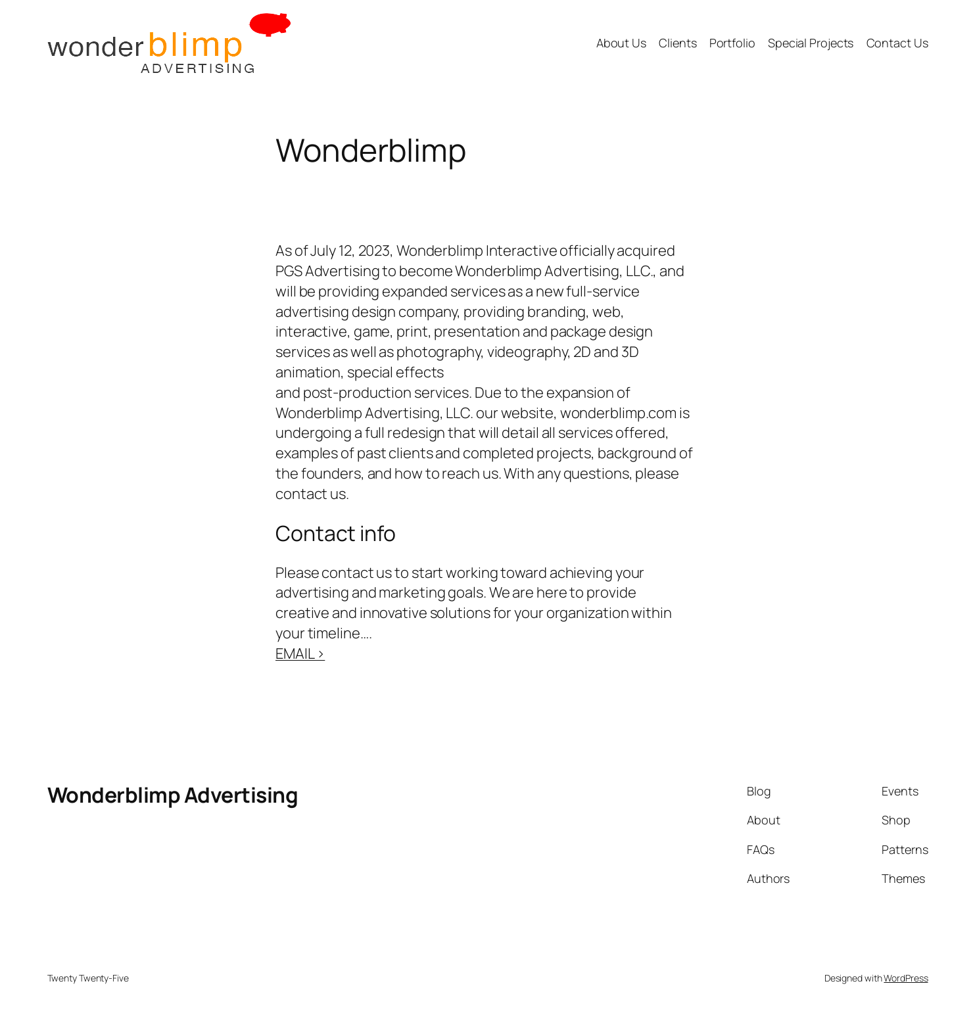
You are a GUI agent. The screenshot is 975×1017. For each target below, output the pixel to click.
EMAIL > (300, 653)
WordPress (906, 978)
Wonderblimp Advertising (172, 794)
